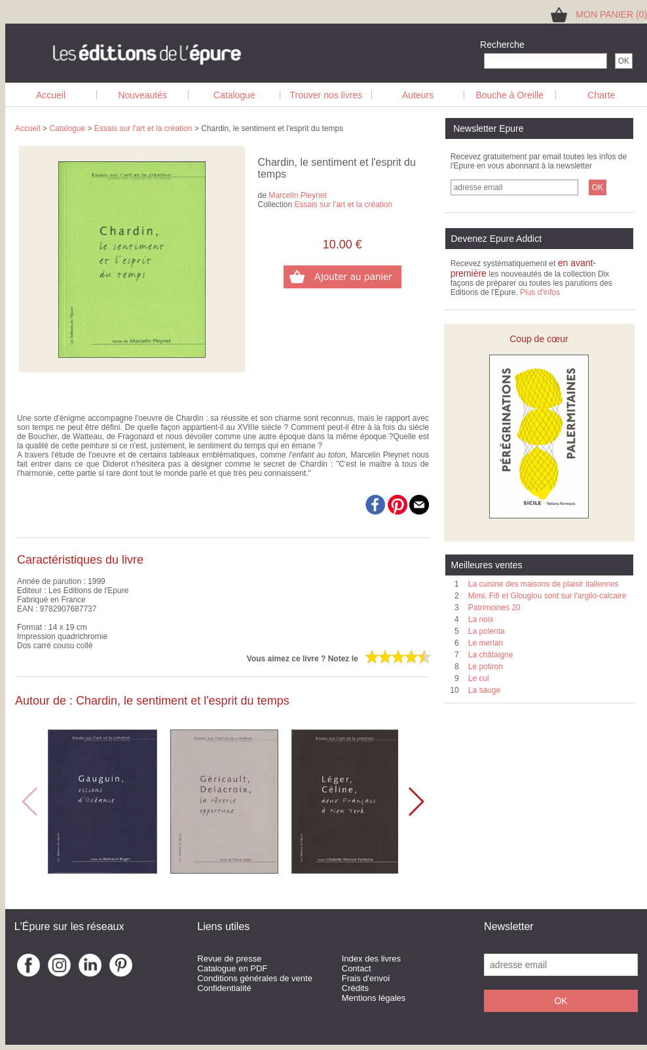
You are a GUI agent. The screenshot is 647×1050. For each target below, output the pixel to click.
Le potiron (485, 666)
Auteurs (418, 95)
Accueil (50, 95)
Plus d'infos (540, 292)
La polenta (486, 631)
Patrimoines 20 (494, 607)
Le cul (478, 678)
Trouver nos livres (326, 95)
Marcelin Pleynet (297, 195)
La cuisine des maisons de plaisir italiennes (543, 584)
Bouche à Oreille (509, 95)
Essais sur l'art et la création (143, 128)
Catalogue (234, 95)
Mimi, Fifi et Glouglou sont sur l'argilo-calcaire (547, 595)
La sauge (484, 690)
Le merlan (485, 643)
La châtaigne (490, 654)
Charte (601, 95)
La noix (481, 619)
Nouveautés (142, 95)
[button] (415, 801)
